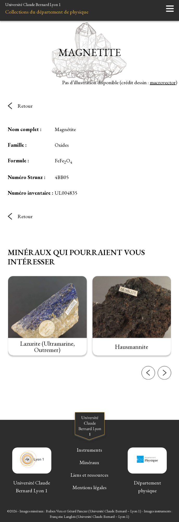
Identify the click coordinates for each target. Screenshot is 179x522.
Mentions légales (89, 487)
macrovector (163, 82)
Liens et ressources (89, 474)
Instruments (89, 449)
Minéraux (89, 462)
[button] (148, 377)
